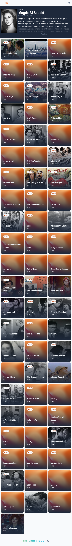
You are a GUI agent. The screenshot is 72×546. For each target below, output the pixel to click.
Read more (45, 34)
